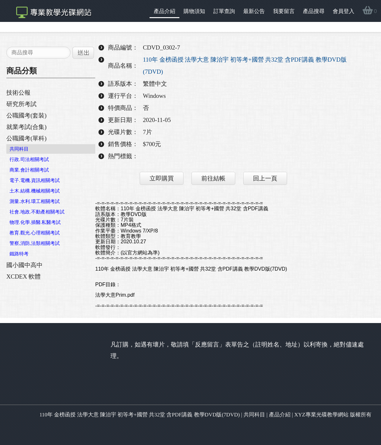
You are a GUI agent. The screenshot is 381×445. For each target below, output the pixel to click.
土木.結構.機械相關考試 (35, 190)
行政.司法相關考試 (29, 159)
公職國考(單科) (26, 138)
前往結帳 (213, 178)
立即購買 (162, 178)
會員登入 (343, 11)
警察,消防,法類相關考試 (35, 243)
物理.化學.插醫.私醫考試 (35, 222)
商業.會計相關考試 (29, 169)
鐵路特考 (19, 253)
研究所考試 (21, 104)
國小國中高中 (24, 265)
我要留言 (284, 11)
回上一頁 (265, 178)
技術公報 (18, 92)
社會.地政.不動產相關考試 (37, 211)
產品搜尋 (313, 11)
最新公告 (254, 11)
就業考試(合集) (26, 127)
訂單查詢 (224, 11)
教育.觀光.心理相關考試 (35, 232)
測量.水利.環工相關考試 (35, 201)
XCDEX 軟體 (23, 276)
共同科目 (19, 149)
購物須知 (194, 11)
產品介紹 (164, 11)
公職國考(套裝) (26, 115)
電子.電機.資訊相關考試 (35, 180)
